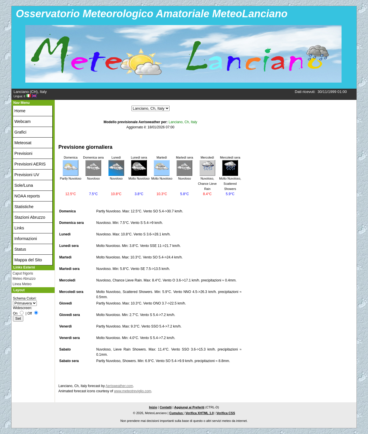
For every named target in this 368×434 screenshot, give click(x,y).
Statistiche (23, 206)
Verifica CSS (225, 413)
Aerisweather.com (119, 386)
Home (19, 110)
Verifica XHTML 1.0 (199, 413)
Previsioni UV (26, 174)
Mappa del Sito (28, 260)
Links (19, 228)
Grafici (20, 132)
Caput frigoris (23, 273)
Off (29, 313)
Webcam (22, 121)
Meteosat (22, 142)
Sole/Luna (23, 185)
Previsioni (23, 153)
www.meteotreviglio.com (132, 391)
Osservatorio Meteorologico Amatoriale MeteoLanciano (152, 14)
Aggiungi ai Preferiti (189, 407)
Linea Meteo (22, 284)
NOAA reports (27, 196)
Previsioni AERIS (30, 164)
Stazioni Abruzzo (29, 217)
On (15, 313)
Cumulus (176, 413)
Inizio (153, 407)
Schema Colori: (25, 298)
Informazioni (25, 238)
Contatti (166, 407)
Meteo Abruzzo (24, 279)
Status (20, 249)
